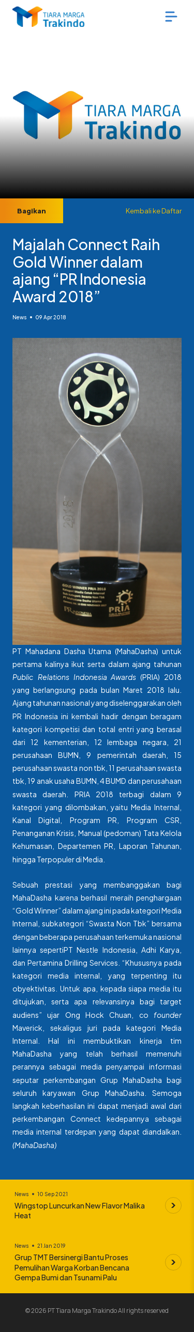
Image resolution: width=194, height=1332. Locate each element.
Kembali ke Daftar (154, 211)
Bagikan (31, 211)
